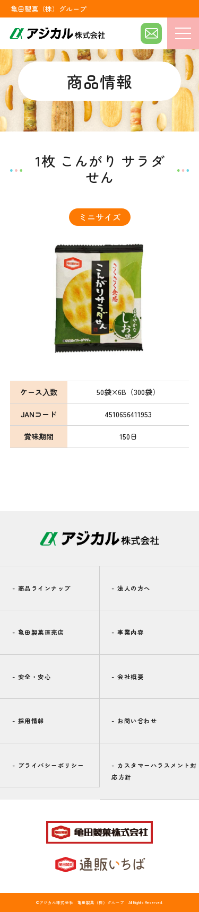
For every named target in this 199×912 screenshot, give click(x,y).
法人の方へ (131, 588)
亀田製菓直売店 (38, 632)
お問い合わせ (134, 720)
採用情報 (28, 720)
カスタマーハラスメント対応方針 (154, 771)
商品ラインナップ (41, 588)
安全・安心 (31, 676)
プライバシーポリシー (48, 765)
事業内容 (127, 632)
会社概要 (127, 676)
